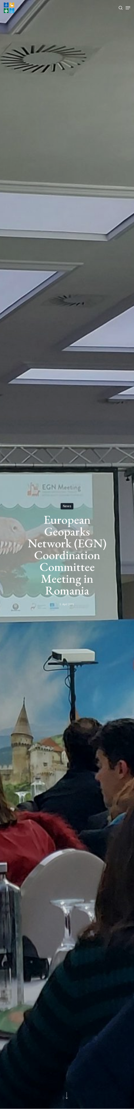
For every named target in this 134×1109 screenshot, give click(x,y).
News (67, 506)
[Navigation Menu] (128, 8)
